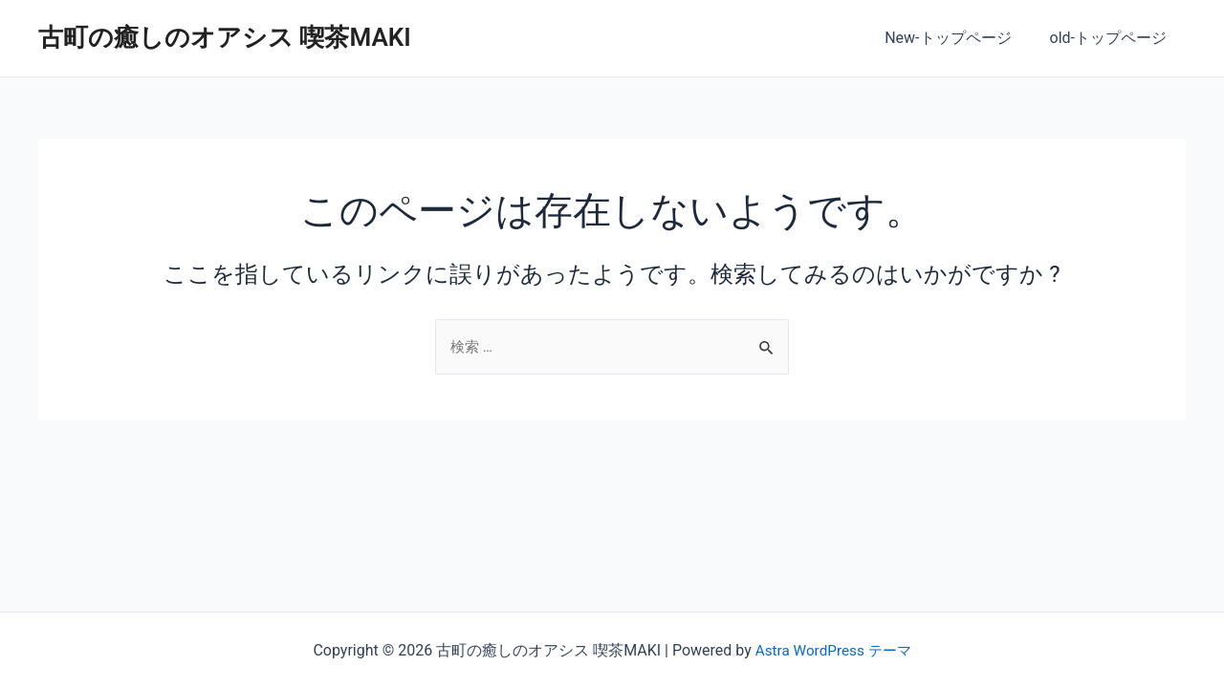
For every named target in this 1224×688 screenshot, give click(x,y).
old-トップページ (1112, 38)
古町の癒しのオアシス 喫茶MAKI (224, 37)
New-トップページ (959, 38)
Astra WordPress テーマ (832, 650)
